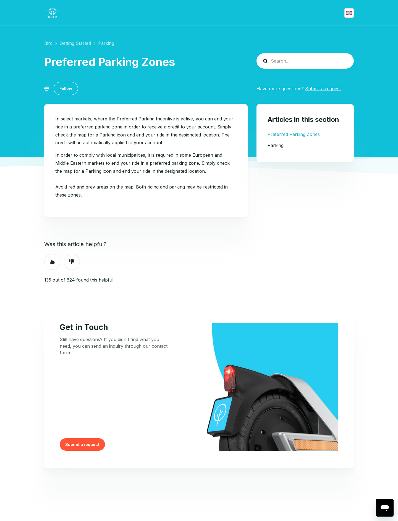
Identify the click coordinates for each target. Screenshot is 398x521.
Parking (106, 43)
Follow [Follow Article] (65, 88)
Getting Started (75, 43)
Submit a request (323, 88)
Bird (48, 43)
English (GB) (349, 13)
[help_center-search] (305, 61)
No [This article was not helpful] (72, 262)
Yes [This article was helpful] (52, 262)
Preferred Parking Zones (294, 134)
